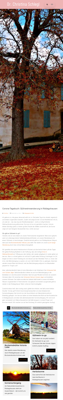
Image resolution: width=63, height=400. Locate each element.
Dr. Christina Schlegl (23, 4)
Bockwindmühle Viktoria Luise (20, 242)
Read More (23, 359)
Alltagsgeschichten (29, 213)
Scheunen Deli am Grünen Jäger (34, 277)
